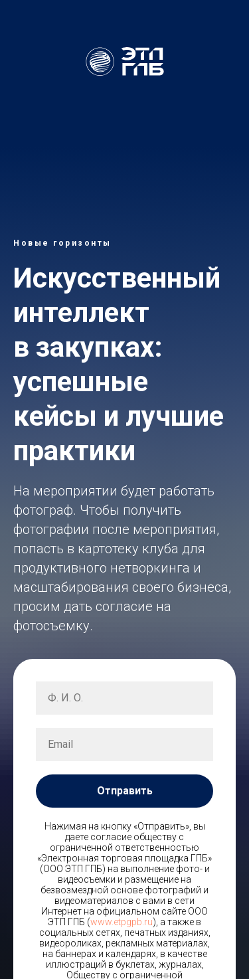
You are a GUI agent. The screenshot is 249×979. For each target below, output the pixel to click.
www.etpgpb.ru (121, 922)
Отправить (125, 790)
